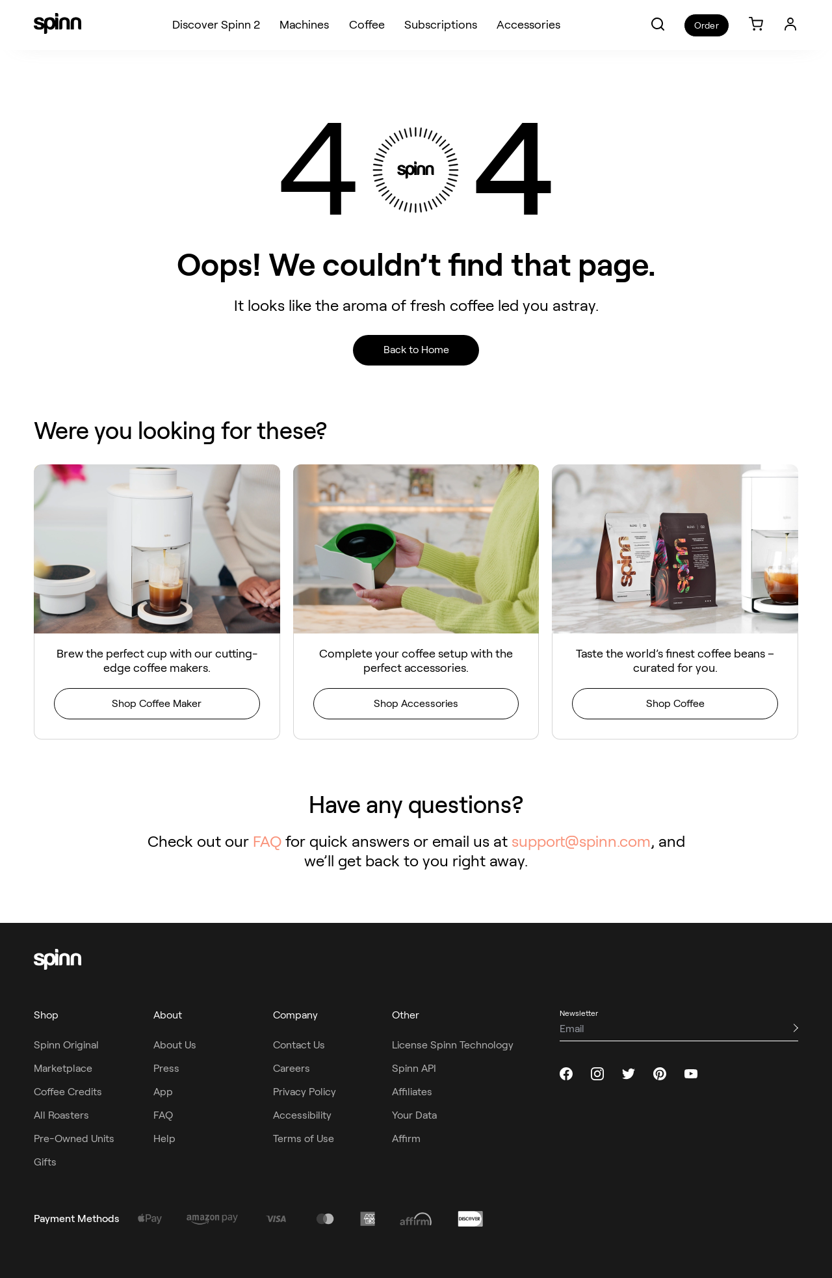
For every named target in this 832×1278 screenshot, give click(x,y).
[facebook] (566, 1073)
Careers (291, 1068)
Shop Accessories (416, 703)
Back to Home (416, 349)
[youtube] (690, 1073)
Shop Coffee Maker (157, 703)
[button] (657, 24)
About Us (174, 1044)
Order (706, 25)
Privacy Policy (304, 1091)
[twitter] (628, 1073)
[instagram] (597, 1073)
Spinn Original (66, 1044)
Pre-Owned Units (74, 1138)
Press (166, 1068)
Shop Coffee (675, 703)
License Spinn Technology (453, 1044)
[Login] (790, 24)
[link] (756, 25)
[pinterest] (659, 1073)
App (163, 1091)
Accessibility (302, 1115)
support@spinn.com (581, 841)
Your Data (414, 1115)
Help (164, 1138)
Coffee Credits (68, 1091)
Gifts (45, 1161)
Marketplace (63, 1068)
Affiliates (412, 1091)
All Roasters (61, 1115)
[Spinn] (57, 24)
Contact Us (299, 1044)
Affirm (406, 1138)
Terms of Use (303, 1138)
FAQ (267, 841)
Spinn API (414, 1068)
